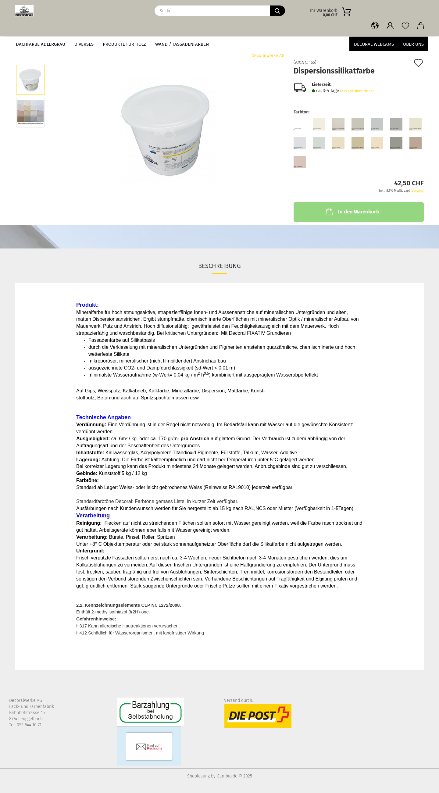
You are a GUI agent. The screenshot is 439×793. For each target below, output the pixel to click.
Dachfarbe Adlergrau (40, 44)
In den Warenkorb (351, 211)
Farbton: (301, 112)
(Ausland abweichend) (357, 91)
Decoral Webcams (374, 44)
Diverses (84, 44)
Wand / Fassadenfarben (182, 44)
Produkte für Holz (124, 44)
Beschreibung (219, 266)
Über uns (413, 44)
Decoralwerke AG (268, 55)
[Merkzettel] (405, 26)
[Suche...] (277, 10)
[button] (375, 26)
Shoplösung (198, 776)
